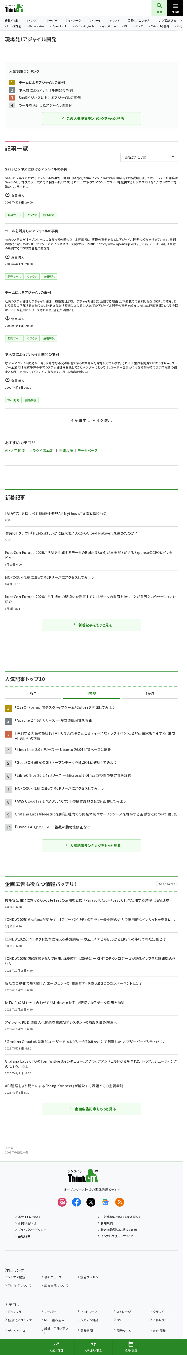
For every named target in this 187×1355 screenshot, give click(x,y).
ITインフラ (32, 20)
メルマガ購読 (16, 1277)
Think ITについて (19, 1285)
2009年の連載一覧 (17, 1152)
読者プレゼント (90, 1277)
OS (119, 1320)
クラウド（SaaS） (41, 450)
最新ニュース (53, 1277)
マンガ (139, 26)
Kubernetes (36, 26)
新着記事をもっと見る (92, 624)
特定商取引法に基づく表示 (119, 1229)
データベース (87, 450)
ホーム (9, 1148)
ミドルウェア (161, 1320)
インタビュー (109, 26)
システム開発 (89, 1320)
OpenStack (59, 26)
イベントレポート (84, 26)
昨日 (33, 694)
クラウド (115, 20)
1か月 (150, 694)
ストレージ (95, 20)
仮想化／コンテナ (139, 20)
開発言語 (66, 450)
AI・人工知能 (14, 26)
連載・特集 (11, 20)
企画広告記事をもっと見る (92, 1108)
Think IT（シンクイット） (22, 8)
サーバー (51, 20)
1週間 (91, 694)
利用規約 (107, 1223)
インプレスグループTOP (117, 1236)
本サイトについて (29, 1217)
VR (125, 26)
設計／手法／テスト (56, 1330)
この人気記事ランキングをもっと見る (92, 118)
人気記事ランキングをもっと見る (92, 845)
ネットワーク (73, 20)
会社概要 (24, 1236)
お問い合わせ (27, 1223)
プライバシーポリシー (32, 1229)
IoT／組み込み (167, 20)
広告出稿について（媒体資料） (120, 1217)
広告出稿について (56, 1285)
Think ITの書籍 (160, 26)
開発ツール (124, 1330)
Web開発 (159, 1330)
